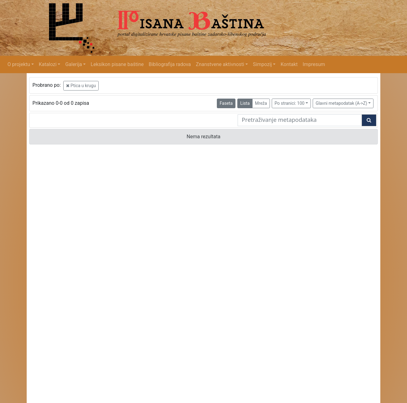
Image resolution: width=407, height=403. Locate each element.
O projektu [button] (18, 64)
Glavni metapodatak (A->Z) (341, 103)
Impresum (314, 64)
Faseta (226, 103)
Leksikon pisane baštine (117, 64)
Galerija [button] (73, 64)
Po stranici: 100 (289, 103)
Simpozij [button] (262, 64)
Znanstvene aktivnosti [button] (220, 64)
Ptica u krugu (81, 85)
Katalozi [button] (47, 64)
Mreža (261, 103)
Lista (244, 103)
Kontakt (288, 64)
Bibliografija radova (170, 64)
